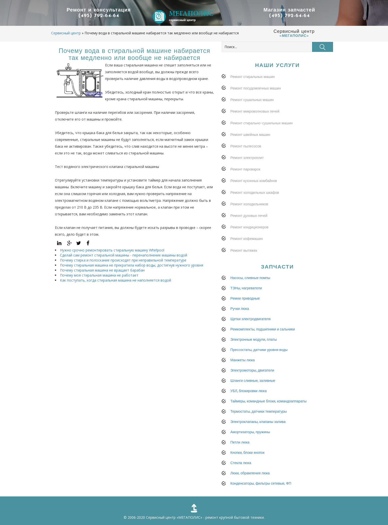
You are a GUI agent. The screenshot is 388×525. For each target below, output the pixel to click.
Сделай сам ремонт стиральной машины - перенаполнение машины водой (123, 255)
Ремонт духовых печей (249, 215)
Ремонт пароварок (245, 169)
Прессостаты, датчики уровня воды (259, 349)
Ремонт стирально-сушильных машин (261, 123)
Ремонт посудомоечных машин (255, 88)
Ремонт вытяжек (243, 250)
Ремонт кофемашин (246, 238)
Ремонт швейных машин (250, 134)
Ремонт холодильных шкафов (254, 192)
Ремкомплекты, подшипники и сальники (262, 329)
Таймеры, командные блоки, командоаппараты (268, 401)
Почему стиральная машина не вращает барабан (102, 270)
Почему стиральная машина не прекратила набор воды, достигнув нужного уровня (131, 265)
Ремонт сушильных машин (252, 99)
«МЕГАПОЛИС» (189, 517)
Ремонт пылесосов (245, 146)
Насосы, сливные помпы (250, 277)
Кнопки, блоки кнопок (247, 452)
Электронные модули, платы (253, 339)
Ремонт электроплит (247, 157)
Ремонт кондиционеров (249, 227)
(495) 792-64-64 (99, 15)
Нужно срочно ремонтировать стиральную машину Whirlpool (112, 250)
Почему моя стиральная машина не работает (99, 275)
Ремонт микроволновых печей (254, 111)
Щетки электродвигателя (250, 318)
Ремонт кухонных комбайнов (253, 180)
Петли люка (240, 442)
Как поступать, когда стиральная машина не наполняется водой (115, 280)
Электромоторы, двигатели (252, 370)
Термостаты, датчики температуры (258, 411)
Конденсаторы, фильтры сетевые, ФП (260, 483)
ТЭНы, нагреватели (246, 288)
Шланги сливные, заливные (252, 380)
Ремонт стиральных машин (252, 76)
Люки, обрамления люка (250, 473)
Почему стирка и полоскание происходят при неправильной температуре (123, 260)
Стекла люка (240, 462)
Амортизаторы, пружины (250, 431)
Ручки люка (239, 308)
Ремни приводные (245, 298)
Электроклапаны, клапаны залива (258, 421)
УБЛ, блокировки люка (248, 390)
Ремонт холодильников (249, 204)
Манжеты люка (242, 360)
